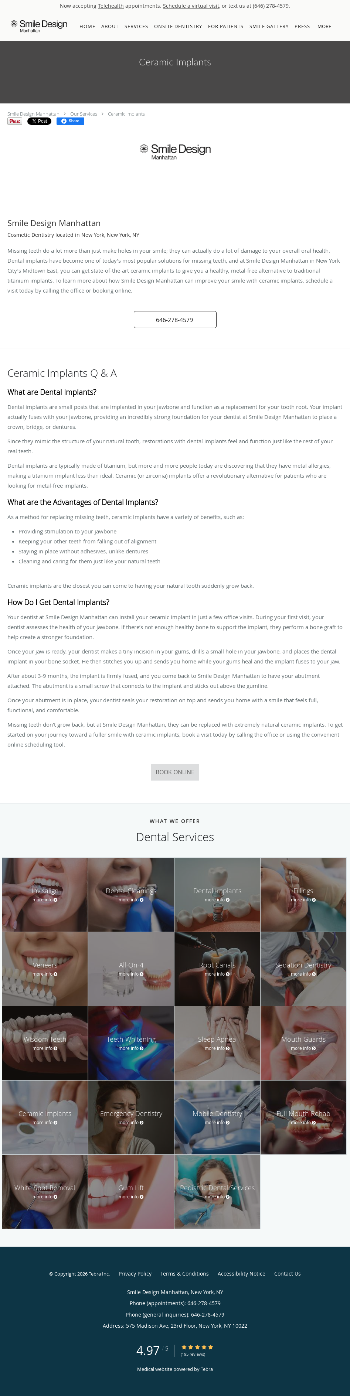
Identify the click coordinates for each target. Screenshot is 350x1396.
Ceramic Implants (126, 113)
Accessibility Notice (241, 1273)
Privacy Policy (135, 1273)
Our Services (83, 113)
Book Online (175, 772)
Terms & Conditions (184, 1273)
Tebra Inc (99, 1273)
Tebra (207, 1369)
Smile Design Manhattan (33, 113)
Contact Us (287, 1273)
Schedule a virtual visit (191, 5)
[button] (338, 26)
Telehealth (111, 5)
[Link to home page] (37, 26)
